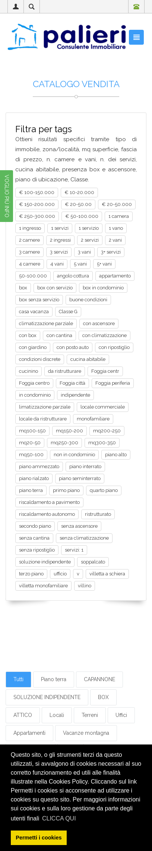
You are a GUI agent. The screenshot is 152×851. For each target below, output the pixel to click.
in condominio (35, 395)
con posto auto (73, 347)
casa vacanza (34, 311)
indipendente (75, 395)
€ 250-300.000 (37, 216)
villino (84, 585)
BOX (103, 697)
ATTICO (22, 715)
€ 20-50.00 (78, 204)
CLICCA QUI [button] (59, 818)
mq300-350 (102, 442)
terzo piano (31, 574)
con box (28, 335)
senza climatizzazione (84, 538)
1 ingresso (30, 228)
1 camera (118, 216)
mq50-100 (31, 454)
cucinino (28, 371)
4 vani (57, 264)
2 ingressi (60, 240)
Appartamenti (29, 733)
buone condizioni (88, 299)
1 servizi (60, 228)
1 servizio (89, 228)
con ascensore (99, 323)
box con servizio (55, 287)
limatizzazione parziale (44, 407)
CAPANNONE (99, 679)
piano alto (116, 454)
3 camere (29, 252)
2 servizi (90, 240)
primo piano (66, 490)
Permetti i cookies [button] (38, 838)
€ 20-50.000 (117, 204)
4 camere (29, 264)
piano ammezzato (39, 466)
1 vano (116, 228)
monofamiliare (93, 419)
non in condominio (74, 454)
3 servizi (59, 252)
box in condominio (103, 287)
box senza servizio (39, 299)
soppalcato (93, 562)
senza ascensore (79, 526)
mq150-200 (69, 431)
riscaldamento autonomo (47, 514)
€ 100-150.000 (36, 192)
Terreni (90, 715)
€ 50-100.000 (81, 216)
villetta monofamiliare (43, 585)
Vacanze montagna (86, 733)
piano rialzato (34, 478)
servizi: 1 (74, 550)
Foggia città (72, 383)
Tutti (18, 679)
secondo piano (35, 526)
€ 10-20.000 (79, 192)
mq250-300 (64, 442)
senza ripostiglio (37, 550)
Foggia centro (34, 383)
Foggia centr (105, 371)
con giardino (33, 347)
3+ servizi (111, 252)
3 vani (84, 252)
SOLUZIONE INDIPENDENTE (46, 697)
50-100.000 (33, 276)
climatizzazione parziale (46, 323)
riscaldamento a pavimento (49, 502)
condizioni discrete (39, 359)
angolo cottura (73, 276)
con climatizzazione (104, 335)
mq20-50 (30, 442)
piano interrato (85, 466)
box (23, 287)
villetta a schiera (107, 574)
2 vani (115, 240)
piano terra (31, 490)
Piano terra (53, 679)
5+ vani (104, 264)
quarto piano (104, 490)
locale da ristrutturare (43, 419)
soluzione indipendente (45, 562)
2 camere (29, 240)
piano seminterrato (80, 478)
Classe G (68, 311)
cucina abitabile (87, 359)
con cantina (59, 335)
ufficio (60, 574)
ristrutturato (98, 514)
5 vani (80, 264)
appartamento (115, 276)
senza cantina (34, 538)
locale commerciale (102, 407)
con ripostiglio (114, 347)
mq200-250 (107, 431)
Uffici (121, 715)
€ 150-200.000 (37, 204)
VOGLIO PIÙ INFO (7, 196)
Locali (57, 715)
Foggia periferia (112, 383)
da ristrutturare (64, 371)
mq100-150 (32, 431)
